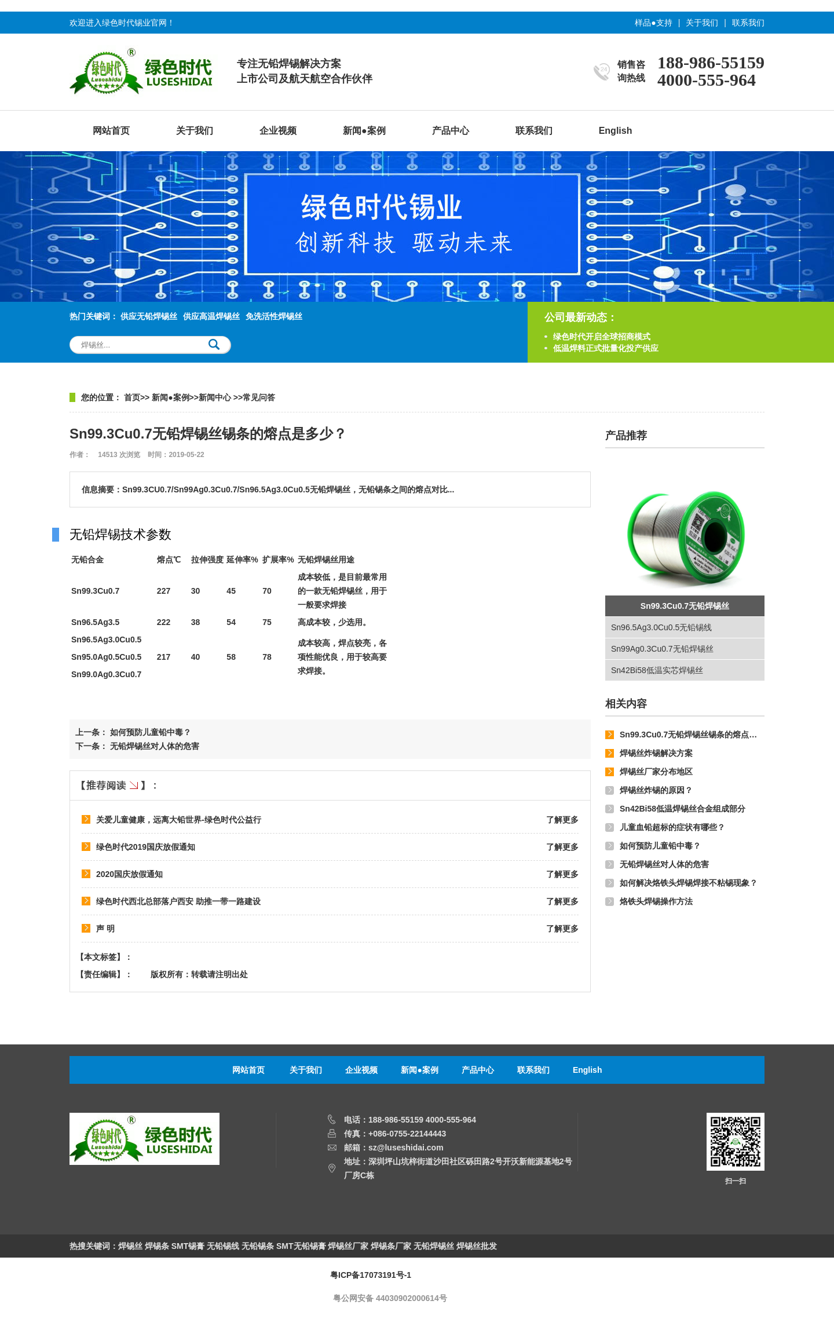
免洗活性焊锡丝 (274, 316)
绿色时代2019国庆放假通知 (145, 847)
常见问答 (259, 397)
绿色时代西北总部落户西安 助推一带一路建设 (178, 901)
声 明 (105, 928)
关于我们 (702, 22)
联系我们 (748, 22)
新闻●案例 (364, 131)
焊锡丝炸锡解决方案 (656, 753)
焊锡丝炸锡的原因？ (656, 790)
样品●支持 (653, 22)
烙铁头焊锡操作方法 (656, 901)
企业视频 (278, 131)
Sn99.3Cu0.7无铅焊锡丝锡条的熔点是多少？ (700, 734)
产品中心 (450, 131)
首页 (132, 397)
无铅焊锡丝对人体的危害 (664, 864)
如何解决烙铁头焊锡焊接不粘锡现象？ (689, 882)
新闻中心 (216, 397)
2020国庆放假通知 (129, 874)
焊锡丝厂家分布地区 (656, 771)
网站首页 (111, 131)
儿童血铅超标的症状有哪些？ (672, 827)
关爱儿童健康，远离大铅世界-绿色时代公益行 (178, 819)
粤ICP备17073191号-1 (370, 1275)
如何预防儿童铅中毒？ (660, 845)
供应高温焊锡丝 (211, 316)
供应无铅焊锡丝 (148, 316)
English (615, 131)
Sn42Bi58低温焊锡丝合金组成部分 (682, 808)
